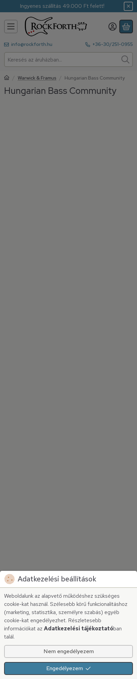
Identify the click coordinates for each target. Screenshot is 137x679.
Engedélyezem (68, 668)
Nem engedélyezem (69, 651)
